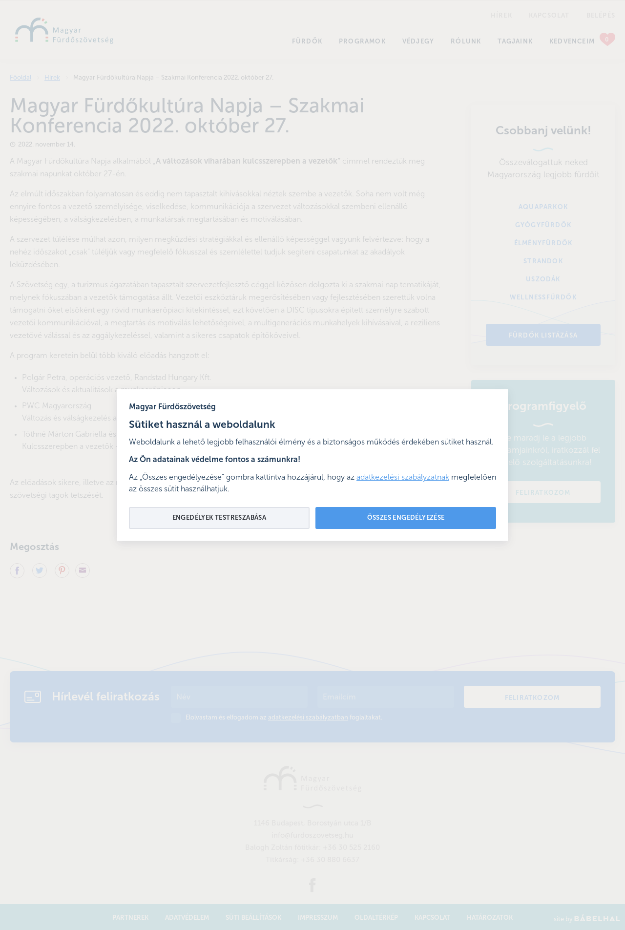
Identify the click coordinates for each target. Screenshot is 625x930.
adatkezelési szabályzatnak (402, 478)
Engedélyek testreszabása (219, 518)
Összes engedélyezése (406, 518)
